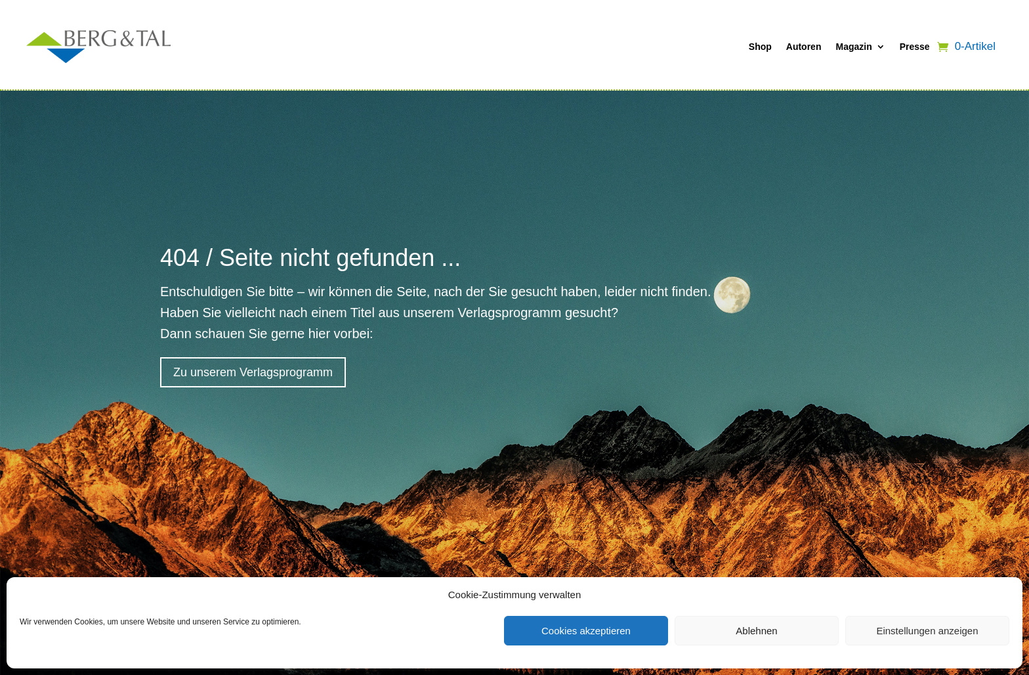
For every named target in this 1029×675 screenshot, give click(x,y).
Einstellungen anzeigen (927, 630)
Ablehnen (756, 630)
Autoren (804, 46)
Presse (915, 46)
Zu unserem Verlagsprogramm (253, 372)
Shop (760, 46)
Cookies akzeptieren (586, 630)
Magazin (853, 46)
